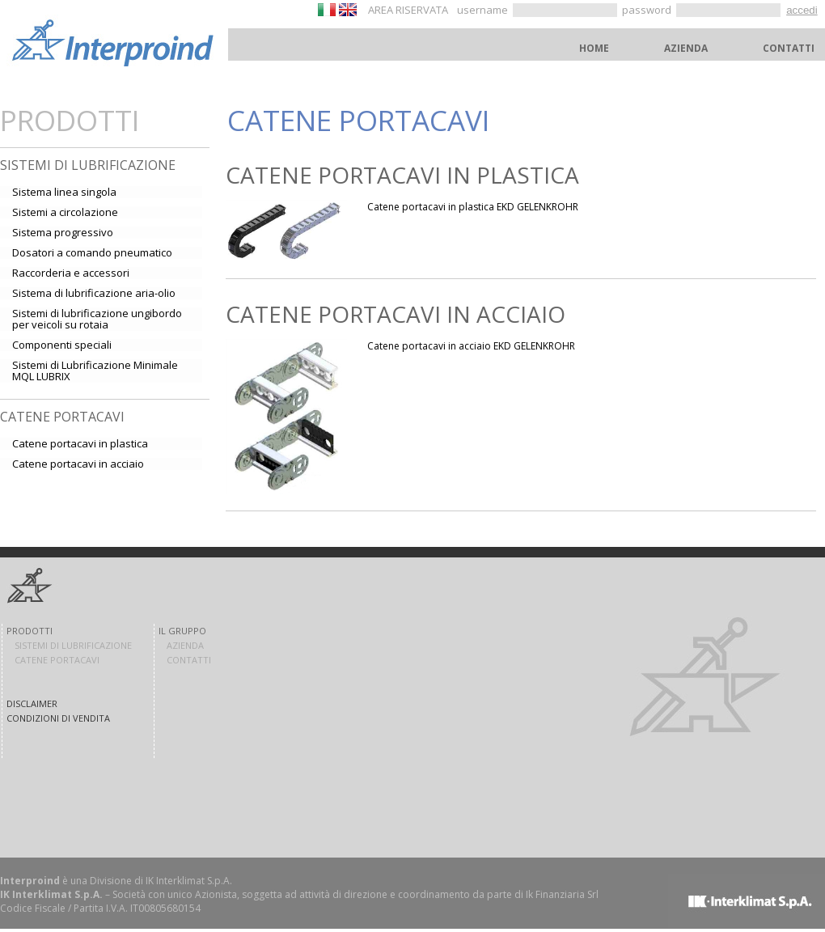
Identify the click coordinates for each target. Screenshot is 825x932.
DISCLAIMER (31, 703)
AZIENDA (686, 48)
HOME (594, 48)
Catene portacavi (62, 417)
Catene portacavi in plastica (402, 174)
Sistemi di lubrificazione (88, 165)
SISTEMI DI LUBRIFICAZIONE (73, 645)
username (483, 9)
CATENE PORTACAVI (57, 660)
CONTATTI (788, 48)
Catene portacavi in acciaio (395, 314)
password (648, 9)
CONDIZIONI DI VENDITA (58, 718)
